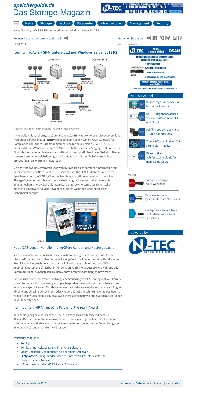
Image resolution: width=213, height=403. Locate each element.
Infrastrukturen (111, 23)
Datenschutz (143, 383)
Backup (64, 23)
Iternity (24, 343)
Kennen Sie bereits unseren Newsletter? (37, 38)
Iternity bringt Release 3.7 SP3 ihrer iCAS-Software (50, 348)
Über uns (158, 383)
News (29, 23)
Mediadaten (172, 383)
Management (139, 23)
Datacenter (85, 23)
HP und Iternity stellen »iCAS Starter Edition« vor (49, 364)
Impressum (127, 383)
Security (162, 23)
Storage (46, 23)
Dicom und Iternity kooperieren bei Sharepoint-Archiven (54, 352)
